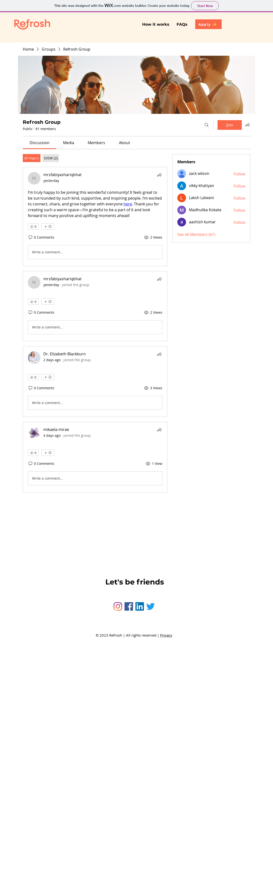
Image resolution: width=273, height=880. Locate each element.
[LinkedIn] (139, 606)
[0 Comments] (41, 237)
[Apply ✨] (208, 24)
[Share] (159, 175)
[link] (39, 142)
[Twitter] (150, 606)
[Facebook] (129, 606)
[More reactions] (47, 226)
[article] (95, 216)
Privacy (166, 635)
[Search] (207, 125)
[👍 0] (33, 226)
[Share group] (247, 125)
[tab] (31, 158)
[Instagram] (118, 606)
